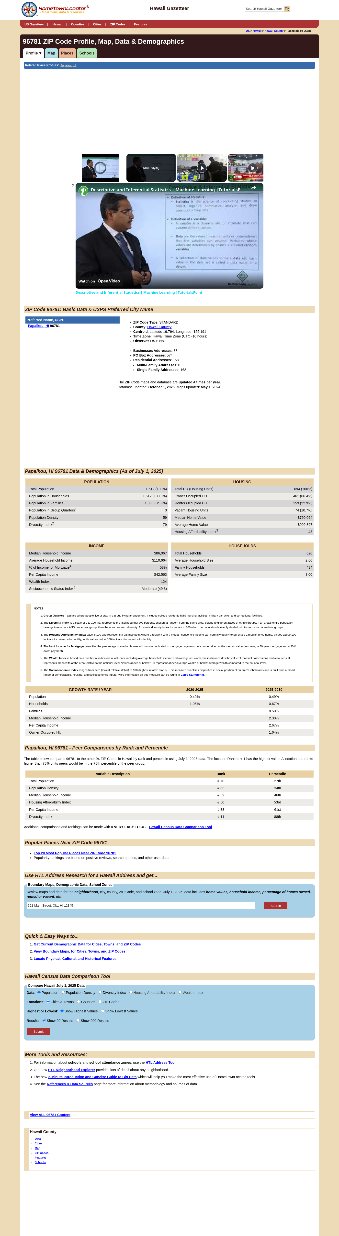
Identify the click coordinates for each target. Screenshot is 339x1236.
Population (48, 993)
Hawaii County (274, 30)
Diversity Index (113, 993)
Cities (97, 24)
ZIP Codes (117, 24)
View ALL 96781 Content (50, 1115)
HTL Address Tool (161, 1062)
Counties (77, 24)
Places (67, 53)
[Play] (202, 168)
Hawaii (58, 24)
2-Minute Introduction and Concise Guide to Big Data (92, 1077)
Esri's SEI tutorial (192, 674)
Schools (87, 53)
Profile (32, 53)
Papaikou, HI (69, 65)
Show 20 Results (58, 1021)
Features (140, 24)
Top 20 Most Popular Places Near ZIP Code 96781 (75, 853)
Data (38, 1138)
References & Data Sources (70, 1084)
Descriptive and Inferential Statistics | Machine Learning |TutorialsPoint (169, 189)
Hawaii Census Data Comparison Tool (180, 827)
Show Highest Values (79, 1011)
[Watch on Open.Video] (99, 281)
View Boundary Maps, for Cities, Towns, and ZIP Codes (79, 951)
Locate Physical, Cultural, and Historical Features (75, 959)
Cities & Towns (60, 1002)
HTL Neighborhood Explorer (71, 1070)
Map (51, 53)
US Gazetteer (34, 24)
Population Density (79, 993)
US (248, 30)
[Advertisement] (129, 105)
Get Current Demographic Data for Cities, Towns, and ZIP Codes (87, 944)
